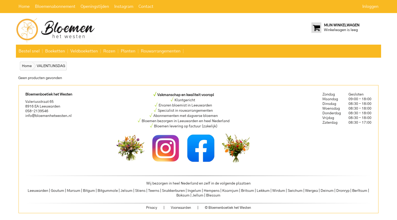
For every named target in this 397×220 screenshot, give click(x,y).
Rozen (109, 51)
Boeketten (55, 51)
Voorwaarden (181, 208)
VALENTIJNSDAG (51, 66)
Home (24, 6)
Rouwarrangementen (161, 51)
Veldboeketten (84, 51)
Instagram (123, 6)
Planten (128, 51)
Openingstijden (95, 6)
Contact (146, 6)
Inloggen (370, 6)
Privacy (151, 208)
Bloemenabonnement (55, 6)
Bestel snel (29, 51)
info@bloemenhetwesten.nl (48, 116)
